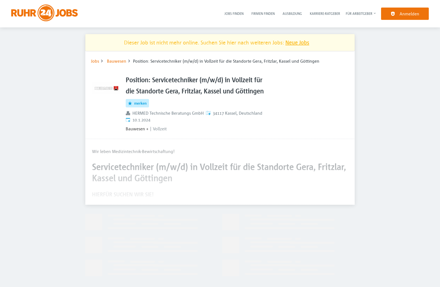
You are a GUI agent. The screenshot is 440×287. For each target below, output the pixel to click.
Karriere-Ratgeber (325, 13)
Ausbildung (292, 13)
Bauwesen (116, 61)
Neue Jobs (297, 42)
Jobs (95, 61)
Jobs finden (234, 13)
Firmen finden (263, 13)
